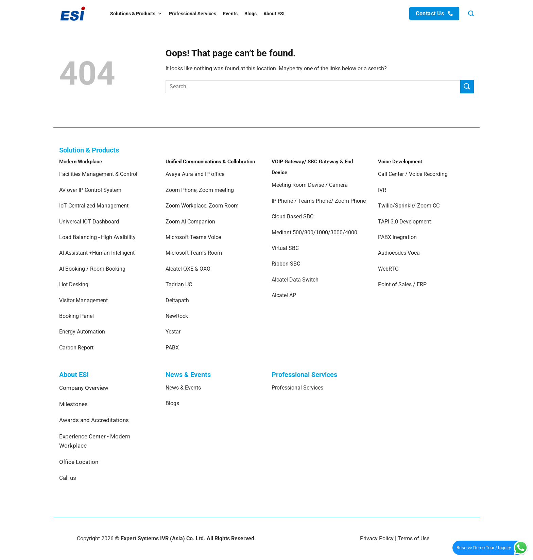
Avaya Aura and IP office (195, 174)
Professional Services (192, 13)
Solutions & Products (136, 13)
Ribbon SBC (286, 263)
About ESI (274, 13)
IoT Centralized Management (94, 205)
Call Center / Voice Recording (413, 174)
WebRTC (388, 269)
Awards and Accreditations (94, 420)
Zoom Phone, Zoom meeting (200, 190)
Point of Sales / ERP (402, 284)
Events (230, 13)
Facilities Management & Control (98, 174)
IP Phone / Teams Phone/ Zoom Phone (319, 201)
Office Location (78, 461)
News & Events (183, 387)
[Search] (471, 14)
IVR (382, 190)
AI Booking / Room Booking (92, 269)
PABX (172, 347)
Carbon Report (76, 347)
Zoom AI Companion (190, 221)
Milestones (73, 404)
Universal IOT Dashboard (89, 221)
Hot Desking (73, 284)
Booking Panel (76, 316)
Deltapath (177, 300)
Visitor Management (83, 300)
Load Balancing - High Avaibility (97, 237)
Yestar (173, 331)
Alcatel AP (284, 295)
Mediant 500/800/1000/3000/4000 (314, 232)
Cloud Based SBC (292, 216)
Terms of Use (413, 538)
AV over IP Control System (90, 190)
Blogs (250, 13)
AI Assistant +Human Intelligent (97, 253)
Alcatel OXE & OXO (188, 269)
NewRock (177, 316)
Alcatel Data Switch (295, 279)
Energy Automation (82, 331)
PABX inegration (397, 237)
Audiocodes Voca (399, 253)
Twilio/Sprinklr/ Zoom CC (409, 205)
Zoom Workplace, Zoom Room (202, 205)
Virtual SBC (285, 248)
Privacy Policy (377, 538)
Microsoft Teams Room (194, 253)
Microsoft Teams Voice (193, 237)
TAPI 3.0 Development (404, 221)
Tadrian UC (179, 284)
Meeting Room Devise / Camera (310, 185)
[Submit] (467, 86)
